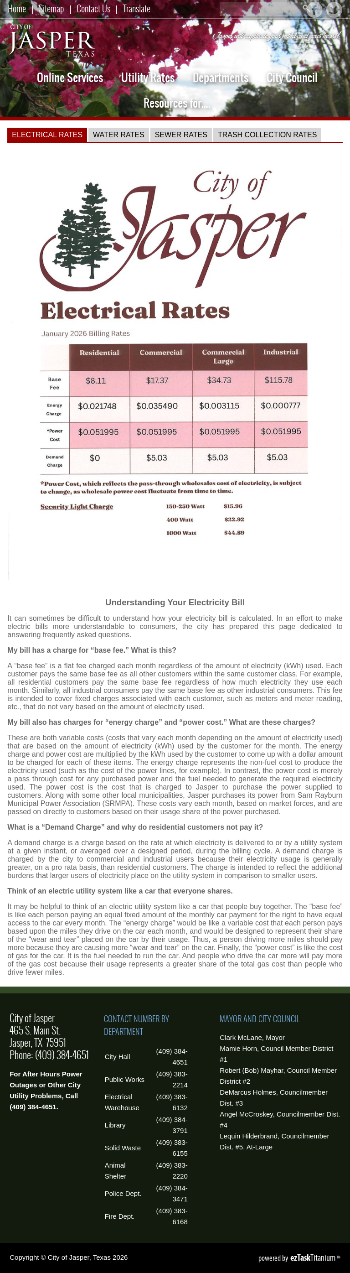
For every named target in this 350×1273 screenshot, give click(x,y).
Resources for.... (177, 103)
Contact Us (93, 8)
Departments (220, 77)
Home (17, 8)
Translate (136, 8)
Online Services (70, 77)
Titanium (313, 1257)
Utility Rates (148, 77)
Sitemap (51, 8)
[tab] (47, 135)
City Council (292, 77)
